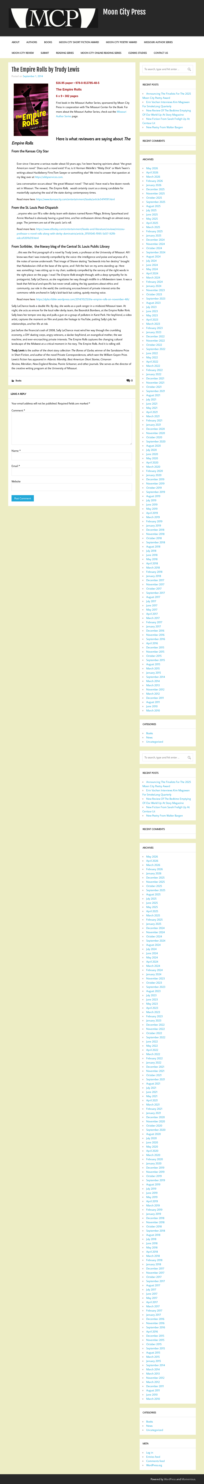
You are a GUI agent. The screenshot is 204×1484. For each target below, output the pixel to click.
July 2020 (151, 450)
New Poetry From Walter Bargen (164, 127)
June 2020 (152, 454)
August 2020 (153, 445)
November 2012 (155, 689)
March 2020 (153, 466)
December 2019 (155, 479)
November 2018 (155, 534)
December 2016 (155, 630)
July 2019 (151, 500)
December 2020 (155, 429)
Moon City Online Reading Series (101, 52)
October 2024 (154, 248)
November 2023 (155, 290)
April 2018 (152, 563)
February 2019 (154, 521)
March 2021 (153, 416)
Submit (45, 52)
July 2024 (151, 260)
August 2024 (153, 256)
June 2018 (152, 555)
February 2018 (154, 571)
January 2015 (153, 672)
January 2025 (153, 235)
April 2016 (152, 643)
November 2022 (155, 340)
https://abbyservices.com (49, 177)
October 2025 (154, 197)
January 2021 (153, 424)
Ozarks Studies (137, 52)
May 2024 (152, 269)
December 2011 (155, 698)
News (149, 737)
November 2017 (155, 584)
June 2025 (152, 214)
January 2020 (153, 475)
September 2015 (155, 660)
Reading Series (65, 52)
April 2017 (152, 613)
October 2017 (154, 588)
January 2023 (153, 332)
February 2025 (154, 231)
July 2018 (151, 550)
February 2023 (154, 328)
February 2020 (154, 471)
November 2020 (155, 433)
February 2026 (154, 181)
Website (16, 481)
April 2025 (152, 223)
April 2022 (152, 361)
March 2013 (153, 685)
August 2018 (153, 546)
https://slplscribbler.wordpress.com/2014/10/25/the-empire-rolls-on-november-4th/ (82, 299)
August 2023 (153, 302)
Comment (18, 410)
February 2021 (154, 420)
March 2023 (153, 323)
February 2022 (154, 370)
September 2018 (155, 542)
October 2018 (154, 538)
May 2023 (152, 315)
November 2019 (155, 483)
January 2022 (153, 374)
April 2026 (152, 172)
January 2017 (153, 626)
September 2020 (155, 441)
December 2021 (155, 378)
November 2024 (155, 244)
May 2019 (152, 508)
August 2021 (153, 395)
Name (16, 450)
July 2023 (151, 307)
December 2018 (155, 529)
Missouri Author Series (158, 42)
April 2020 (152, 462)
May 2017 (151, 609)
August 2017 (153, 597)
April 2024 (152, 273)
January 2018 (153, 576)
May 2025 (152, 218)
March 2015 (153, 668)
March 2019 (153, 517)
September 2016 (155, 639)
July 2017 (151, 601)
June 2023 (152, 311)
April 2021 (152, 412)
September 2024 (155, 252)
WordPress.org (154, 1465)
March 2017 (153, 618)
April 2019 (152, 513)
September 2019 (155, 492)
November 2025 (155, 193)
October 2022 (154, 344)
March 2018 (153, 567)
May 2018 (152, 559)
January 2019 (153, 525)
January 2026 (153, 185)
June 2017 (151, 605)
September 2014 (155, 677)
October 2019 (154, 487)
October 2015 (154, 655)
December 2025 (155, 189)
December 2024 (155, 239)
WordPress (170, 1479)
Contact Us (161, 52)
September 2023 (155, 298)
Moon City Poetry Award (121, 42)
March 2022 (153, 365)
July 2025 (151, 210)
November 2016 (155, 634)
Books (48, 42)
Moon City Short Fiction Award (79, 42)
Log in (149, 1452)
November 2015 (155, 651)
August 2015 (153, 664)
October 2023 (154, 294)
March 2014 (153, 681)
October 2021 (154, 386)
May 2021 (151, 407)
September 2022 (155, 349)
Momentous (188, 1479)
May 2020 (152, 458)
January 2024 (153, 286)
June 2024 (152, 265)
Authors (31, 42)
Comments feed (155, 1461)
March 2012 (153, 693)
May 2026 (152, 168)
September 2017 (155, 592)
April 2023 (152, 319)
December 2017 (155, 580)
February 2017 (154, 622)
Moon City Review (23, 52)
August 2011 (153, 702)
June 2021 (151, 403)
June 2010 (152, 706)
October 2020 (154, 437)
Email (16, 465)
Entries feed (153, 1456)
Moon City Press (124, 12)
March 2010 (153, 710)
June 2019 (152, 504)
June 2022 (152, 353)
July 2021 (151, 399)
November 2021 (155, 382)
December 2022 (155, 336)
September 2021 (155, 391)
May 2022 (152, 357)
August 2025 (153, 206)
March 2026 (153, 176)
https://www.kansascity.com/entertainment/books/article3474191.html (75, 199)
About (15, 42)
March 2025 (153, 227)
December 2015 (155, 647)
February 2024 (154, 281)
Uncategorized (154, 741)
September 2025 (155, 202)
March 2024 (153, 277)
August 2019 (153, 496)
